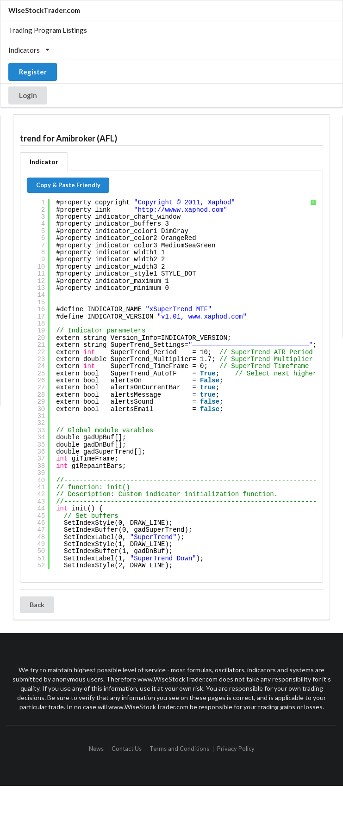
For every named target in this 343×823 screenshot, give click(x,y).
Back (37, 604)
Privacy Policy (236, 749)
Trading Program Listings (47, 30)
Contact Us (127, 749)
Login (28, 95)
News (96, 749)
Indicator (44, 162)
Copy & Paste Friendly (68, 185)
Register (33, 72)
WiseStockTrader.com (44, 10)
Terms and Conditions (179, 749)
